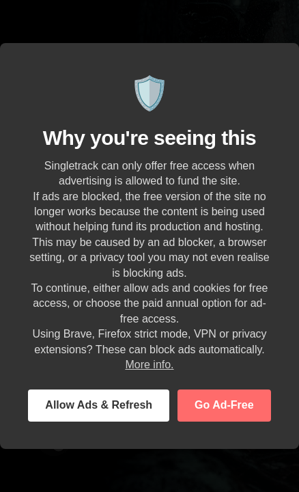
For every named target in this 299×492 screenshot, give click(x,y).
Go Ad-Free (224, 405)
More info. (149, 364)
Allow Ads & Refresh (98, 405)
